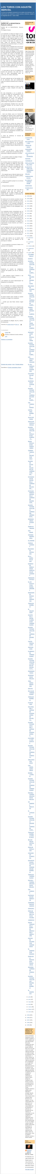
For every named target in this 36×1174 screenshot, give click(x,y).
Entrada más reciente (6, 364)
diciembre (30, 237)
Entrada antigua (19, 364)
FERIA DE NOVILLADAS (31, 849)
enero (29, 1011)
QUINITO (30, 258)
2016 (28, 221)
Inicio (13, 364)
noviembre (30, 241)
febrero (30, 1009)
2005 (28, 1025)
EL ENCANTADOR (31, 611)
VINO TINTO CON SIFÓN (31, 761)
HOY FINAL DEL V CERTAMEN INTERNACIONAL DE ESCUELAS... (31, 713)
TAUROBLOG (28, 160)
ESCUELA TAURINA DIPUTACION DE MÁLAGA (31, 796)
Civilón (6, 332)
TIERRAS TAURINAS (31, 544)
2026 (28, 196)
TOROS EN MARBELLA (31, 605)
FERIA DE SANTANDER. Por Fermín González (31, 914)
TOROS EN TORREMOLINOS (31, 876)
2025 (28, 198)
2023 (28, 203)
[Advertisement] (14, 351)
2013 (28, 228)
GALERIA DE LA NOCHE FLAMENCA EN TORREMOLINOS (31, 619)
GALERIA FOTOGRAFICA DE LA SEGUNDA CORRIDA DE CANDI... (31, 823)
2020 (28, 211)
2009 (28, 1015)
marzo (30, 1006)
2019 (28, 213)
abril (29, 1004)
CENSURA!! (31, 908)
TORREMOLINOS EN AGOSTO (31, 904)
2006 (28, 1022)
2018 (28, 216)
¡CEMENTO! (31, 920)
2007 (28, 1020)
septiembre (31, 248)
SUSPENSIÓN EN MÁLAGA (31, 677)
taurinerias (27, 158)
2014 (28, 225)
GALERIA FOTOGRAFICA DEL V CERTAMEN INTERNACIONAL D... (31, 729)
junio (29, 999)
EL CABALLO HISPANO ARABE (28, 182)
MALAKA (27, 174)
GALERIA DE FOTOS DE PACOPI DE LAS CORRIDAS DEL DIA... (31, 468)
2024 (28, 201)
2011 (28, 233)
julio (29, 997)
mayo (29, 1001)
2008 (28, 1017)
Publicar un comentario (6, 339)
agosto (30, 252)
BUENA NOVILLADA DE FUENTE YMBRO (31, 445)
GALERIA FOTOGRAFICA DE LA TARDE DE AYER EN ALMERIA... (31, 323)
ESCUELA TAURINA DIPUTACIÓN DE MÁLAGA (31, 884)
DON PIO (30, 688)
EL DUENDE (31, 540)
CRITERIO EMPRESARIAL (31, 536)
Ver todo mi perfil (29, 1169)
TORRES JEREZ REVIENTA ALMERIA (31, 311)
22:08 (6, 336)
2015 (28, 223)
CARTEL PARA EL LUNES (31, 643)
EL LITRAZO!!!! (31, 812)
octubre (30, 246)
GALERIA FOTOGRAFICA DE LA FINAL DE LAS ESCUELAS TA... (31, 663)
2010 (28, 235)
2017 (28, 218)
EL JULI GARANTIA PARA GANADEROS (31, 368)
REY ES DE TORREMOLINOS (31, 692)
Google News (28, 185)
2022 (28, 206)
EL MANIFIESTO (31, 992)
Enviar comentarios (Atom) (14, 367)
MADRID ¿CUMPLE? (31, 774)
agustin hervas (29, 1151)
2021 (28, 208)
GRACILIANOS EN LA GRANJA (31, 423)
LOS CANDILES (31, 891)
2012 (28, 230)
